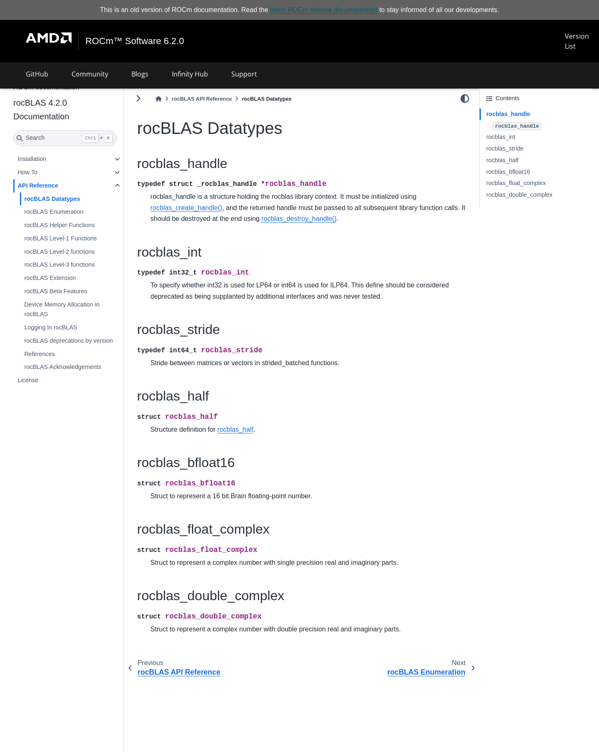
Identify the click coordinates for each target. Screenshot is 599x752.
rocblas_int (500, 137)
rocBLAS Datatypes (52, 198)
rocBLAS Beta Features (55, 291)
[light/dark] (465, 99)
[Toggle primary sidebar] (138, 98)
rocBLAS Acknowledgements (62, 367)
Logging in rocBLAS (50, 327)
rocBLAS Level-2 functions (59, 251)
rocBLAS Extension (50, 278)
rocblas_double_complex (519, 194)
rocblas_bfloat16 (508, 171)
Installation (31, 159)
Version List (577, 41)
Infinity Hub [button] (190, 74)
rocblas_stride (505, 148)
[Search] (65, 138)
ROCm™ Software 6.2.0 (134, 41)
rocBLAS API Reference (202, 99)
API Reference (37, 185)
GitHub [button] (37, 74)
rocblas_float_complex (516, 183)
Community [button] (90, 74)
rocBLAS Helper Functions (59, 225)
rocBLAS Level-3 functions (59, 264)
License (27, 380)
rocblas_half (502, 160)
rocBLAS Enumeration (53, 211)
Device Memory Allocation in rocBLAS (61, 309)
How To (27, 172)
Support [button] (244, 74)
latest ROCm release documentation (323, 9)
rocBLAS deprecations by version (68, 340)
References (39, 354)
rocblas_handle (508, 114)
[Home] (158, 98)
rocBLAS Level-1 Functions (60, 238)
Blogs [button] (140, 74)
